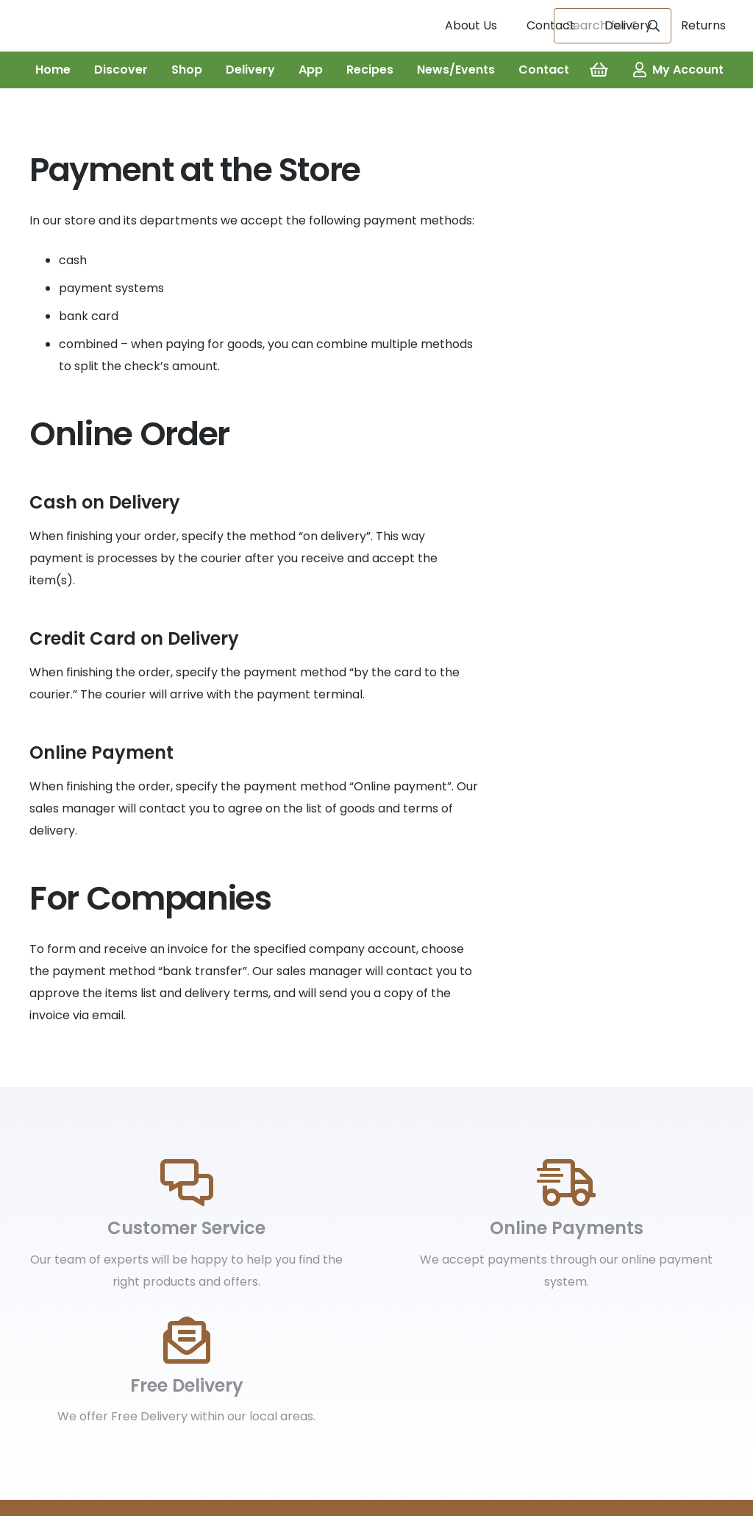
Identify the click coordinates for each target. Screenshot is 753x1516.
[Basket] (598, 70)
